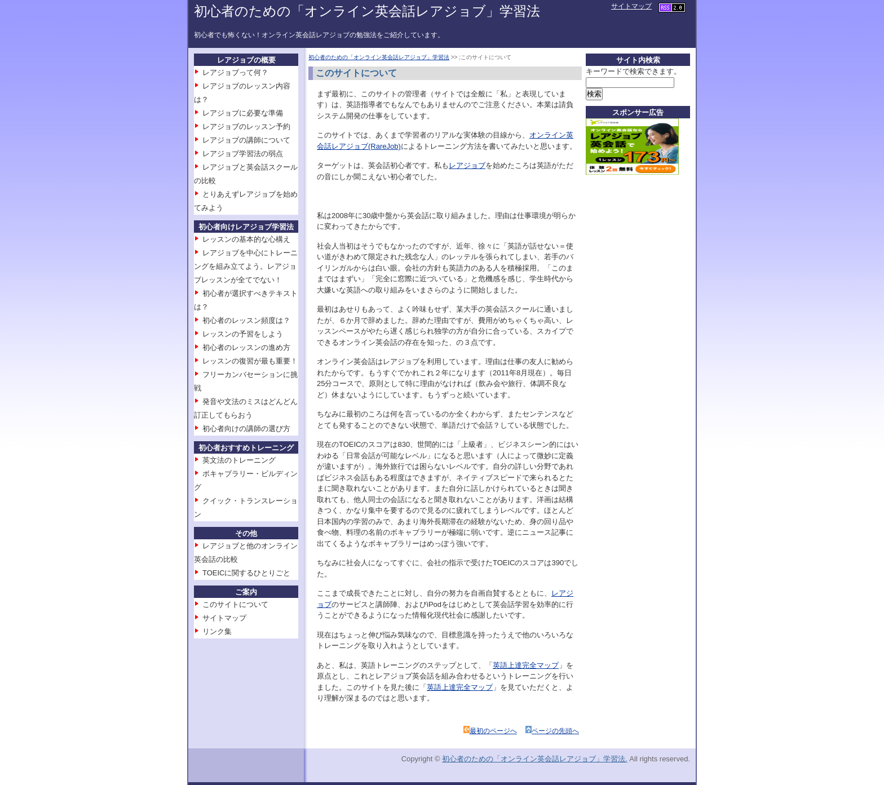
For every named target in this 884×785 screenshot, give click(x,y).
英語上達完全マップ (526, 665)
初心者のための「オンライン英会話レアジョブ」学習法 (367, 11)
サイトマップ (631, 6)
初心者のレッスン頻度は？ (246, 320)
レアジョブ (467, 165)
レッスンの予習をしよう (242, 334)
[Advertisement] (631, 354)
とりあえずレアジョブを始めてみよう (246, 201)
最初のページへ (493, 731)
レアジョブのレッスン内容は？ (242, 93)
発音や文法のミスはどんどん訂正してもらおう (246, 408)
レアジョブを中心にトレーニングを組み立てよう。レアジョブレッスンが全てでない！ (246, 266)
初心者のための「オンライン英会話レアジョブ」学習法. (534, 759)
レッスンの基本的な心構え (246, 239)
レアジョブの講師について (246, 140)
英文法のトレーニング (239, 460)
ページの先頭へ (555, 731)
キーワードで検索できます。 (633, 71)
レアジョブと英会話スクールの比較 (246, 174)
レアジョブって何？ (235, 72)
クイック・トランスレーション (246, 507)
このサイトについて (235, 604)
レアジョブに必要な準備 (242, 113)
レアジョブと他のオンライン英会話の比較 (246, 553)
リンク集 (217, 631)
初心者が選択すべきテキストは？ (246, 300)
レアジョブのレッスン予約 (246, 126)
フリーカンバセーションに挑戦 (246, 381)
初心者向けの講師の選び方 (246, 428)
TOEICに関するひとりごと (246, 573)
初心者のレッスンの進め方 (246, 347)
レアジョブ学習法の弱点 (242, 153)
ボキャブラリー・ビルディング (246, 480)
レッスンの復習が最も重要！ (250, 361)
